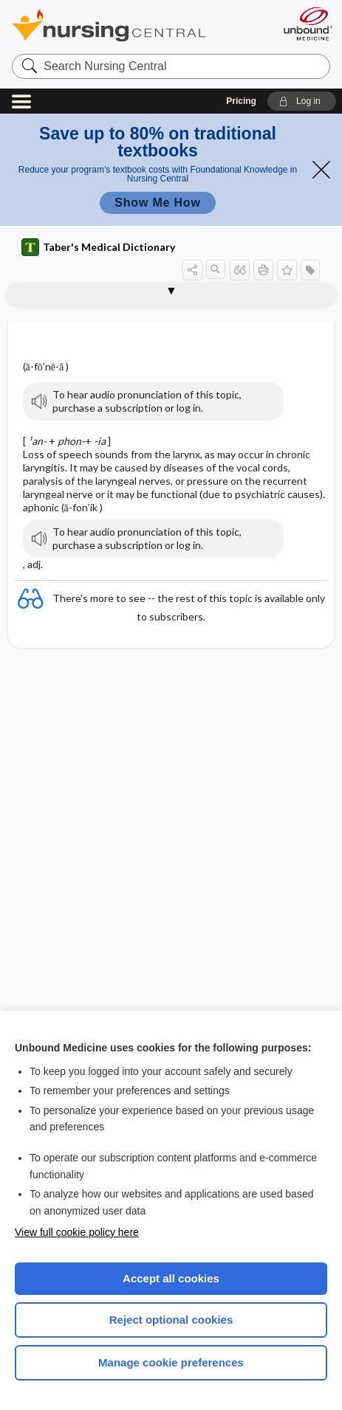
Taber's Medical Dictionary (98, 247)
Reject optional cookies (171, 1319)
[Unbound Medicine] (307, 23)
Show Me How (157, 202)
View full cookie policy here (77, 1232)
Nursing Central (128, 25)
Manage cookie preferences (171, 1362)
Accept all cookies (171, 1278)
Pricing (241, 101)
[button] (301, 101)
